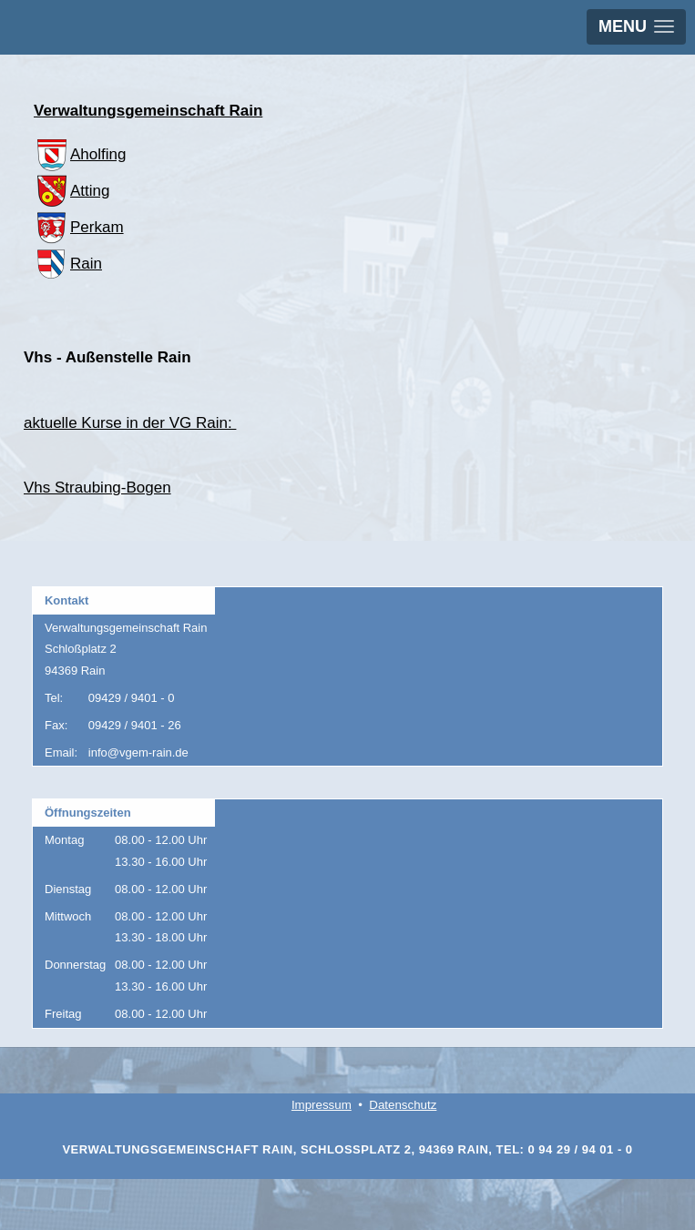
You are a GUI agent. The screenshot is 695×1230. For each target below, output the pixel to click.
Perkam (79, 227)
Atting (71, 190)
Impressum (321, 1105)
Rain (68, 263)
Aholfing (80, 154)
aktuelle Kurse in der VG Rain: (130, 423)
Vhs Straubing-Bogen (97, 487)
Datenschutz (402, 1105)
